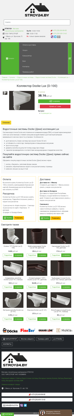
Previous (3, 330)
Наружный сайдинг (8, 378)
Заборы (60, 378)
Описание (6, 122)
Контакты (26, 66)
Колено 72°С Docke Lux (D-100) (13, 247)
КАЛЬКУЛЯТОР (10, 339)
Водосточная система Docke (46, 77)
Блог (24, 61)
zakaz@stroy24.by (10, 405)
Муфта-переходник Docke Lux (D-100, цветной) (37, 247)
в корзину (18, 255)
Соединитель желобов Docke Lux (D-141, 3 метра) (13, 278)
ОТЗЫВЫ (57, 339)
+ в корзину (54, 101)
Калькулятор (27, 56)
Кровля (54, 378)
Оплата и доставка (29, 45)
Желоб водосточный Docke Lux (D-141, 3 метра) (61, 310)
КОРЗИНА (7, 414)
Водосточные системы (25, 77)
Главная (4, 77)
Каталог (12, 77)
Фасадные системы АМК (14, 381)
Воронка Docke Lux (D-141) (37, 310)
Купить (8, 218)
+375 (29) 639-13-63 (59, 34)
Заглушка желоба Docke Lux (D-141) (13, 310)
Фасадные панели (45, 378)
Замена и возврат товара (11, 384)
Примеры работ (28, 72)
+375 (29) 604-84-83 (59, 31)
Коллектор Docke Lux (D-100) (12, 80)
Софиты (18, 378)
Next (71, 330)
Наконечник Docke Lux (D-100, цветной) (61, 247)
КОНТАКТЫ (7, 344)
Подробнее (8, 255)
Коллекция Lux (63, 77)
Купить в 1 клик (55, 106)
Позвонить (19, 218)
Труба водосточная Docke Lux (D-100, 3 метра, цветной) (61, 278)
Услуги (25, 50)
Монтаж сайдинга (27, 339)
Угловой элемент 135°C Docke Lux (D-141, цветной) (37, 278)
